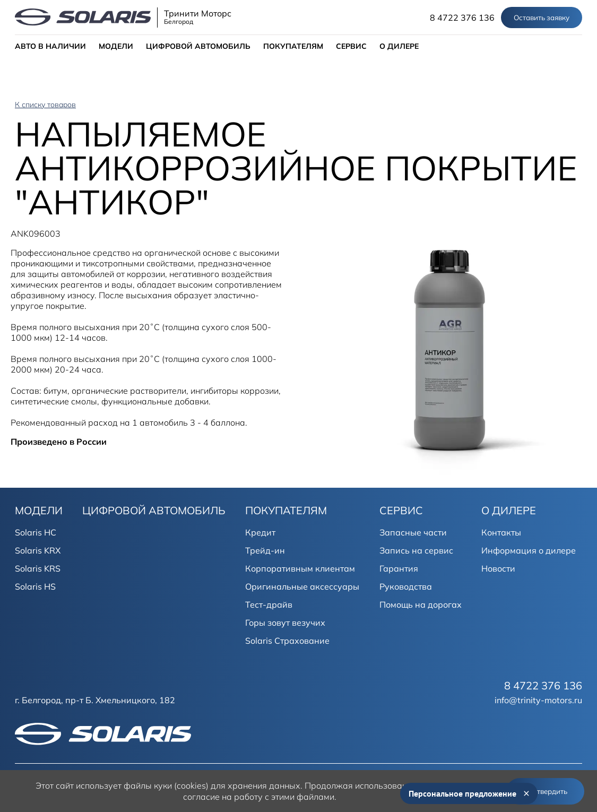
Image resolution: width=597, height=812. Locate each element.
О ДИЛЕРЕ (399, 46)
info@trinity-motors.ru (538, 700)
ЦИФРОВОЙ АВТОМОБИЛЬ (198, 46)
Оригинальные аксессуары (302, 586)
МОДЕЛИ (116, 46)
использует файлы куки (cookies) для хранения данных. (189, 785)
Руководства (405, 586)
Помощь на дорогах (420, 604)
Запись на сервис (416, 550)
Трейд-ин (265, 550)
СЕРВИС (351, 46)
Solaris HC (35, 532)
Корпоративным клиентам (300, 568)
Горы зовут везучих (285, 622)
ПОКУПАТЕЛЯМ (293, 46)
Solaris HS (35, 586)
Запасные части (413, 532)
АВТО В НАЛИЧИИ (50, 46)
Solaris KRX (37, 550)
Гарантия (398, 568)
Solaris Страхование (287, 640)
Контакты (501, 532)
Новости (498, 568)
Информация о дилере (528, 550)
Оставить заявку (541, 17)
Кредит (260, 532)
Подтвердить (545, 791)
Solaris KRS (37, 568)
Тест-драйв (268, 604)
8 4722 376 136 (462, 17)
